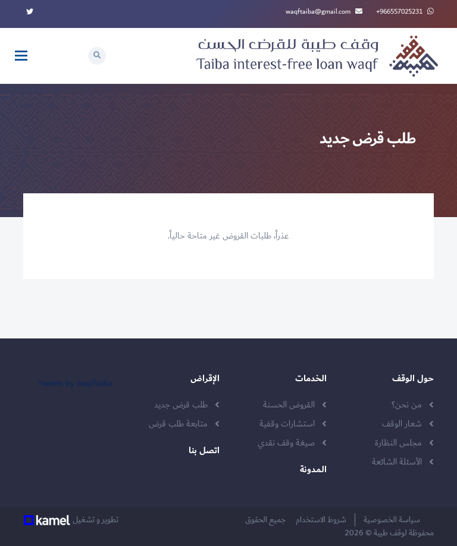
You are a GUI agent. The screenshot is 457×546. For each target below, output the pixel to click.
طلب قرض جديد (181, 405)
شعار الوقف (402, 424)
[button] (97, 56)
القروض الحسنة (289, 405)
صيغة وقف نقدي (286, 443)
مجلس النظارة (398, 443)
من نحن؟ (407, 405)
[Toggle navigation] (21, 55)
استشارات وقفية (287, 424)
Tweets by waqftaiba (74, 383)
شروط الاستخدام (324, 519)
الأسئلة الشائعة (397, 462)
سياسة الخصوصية (394, 519)
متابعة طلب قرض (178, 424)
